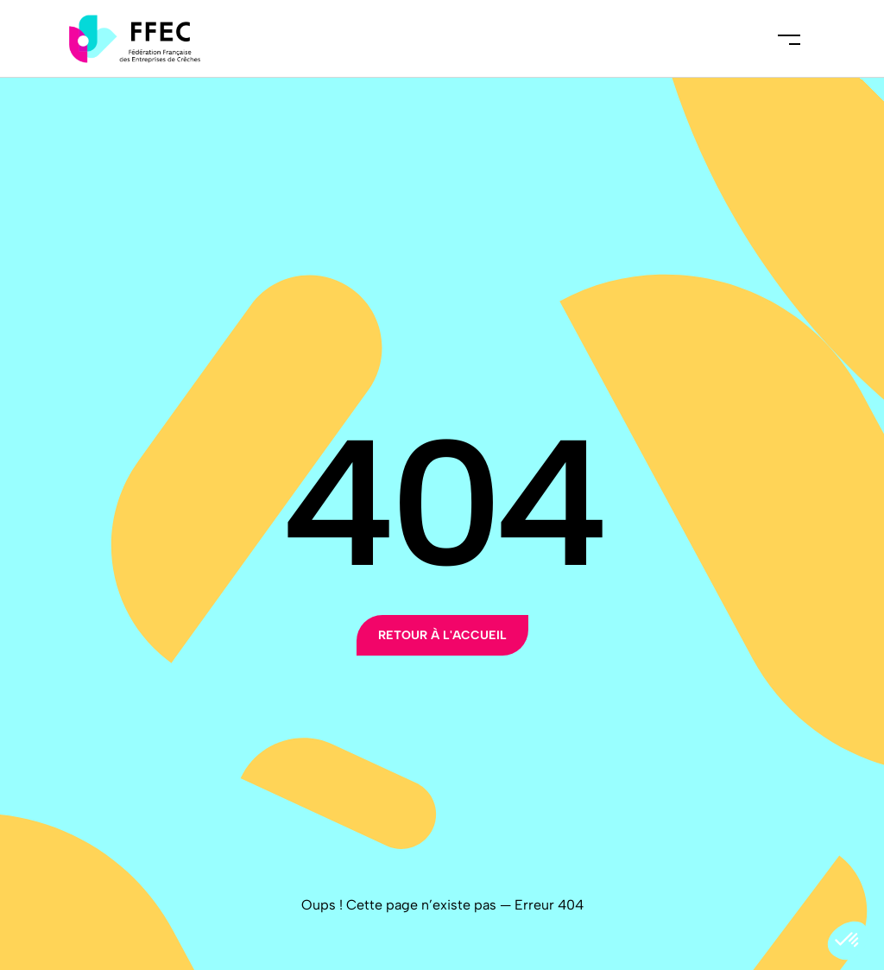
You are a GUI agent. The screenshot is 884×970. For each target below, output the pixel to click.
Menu (789, 39)
